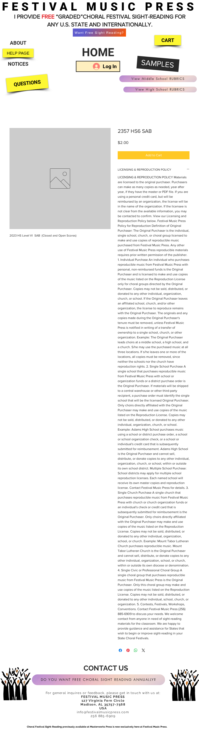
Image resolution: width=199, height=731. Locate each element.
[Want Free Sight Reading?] (99, 33)
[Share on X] (143, 650)
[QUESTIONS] (27, 83)
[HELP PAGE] (18, 53)
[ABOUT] (18, 43)
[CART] (168, 40)
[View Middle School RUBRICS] (158, 78)
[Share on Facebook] (120, 650)
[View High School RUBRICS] (160, 89)
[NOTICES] (18, 64)
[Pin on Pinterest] (128, 650)
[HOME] (98, 52)
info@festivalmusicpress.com (103, 712)
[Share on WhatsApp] (135, 650)
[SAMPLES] (158, 64)
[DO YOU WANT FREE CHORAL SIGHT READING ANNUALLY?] (98, 679)
